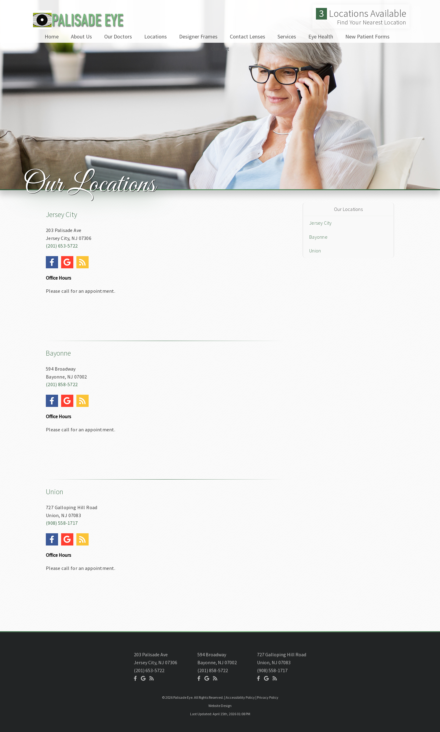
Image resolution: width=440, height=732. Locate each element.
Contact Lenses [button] (247, 36)
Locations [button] (155, 36)
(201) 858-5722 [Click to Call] (62, 384)
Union (54, 491)
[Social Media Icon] (53, 254)
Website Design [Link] (220, 705)
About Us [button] (81, 36)
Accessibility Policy (240, 697)
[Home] (77, 25)
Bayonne (58, 353)
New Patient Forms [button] (367, 36)
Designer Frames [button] (198, 36)
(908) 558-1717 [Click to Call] (62, 523)
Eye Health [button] (320, 36)
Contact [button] (220, 48)
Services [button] (286, 36)
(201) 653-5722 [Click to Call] (62, 246)
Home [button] (52, 36)
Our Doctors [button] (118, 36)
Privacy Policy (267, 697)
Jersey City (61, 214)
